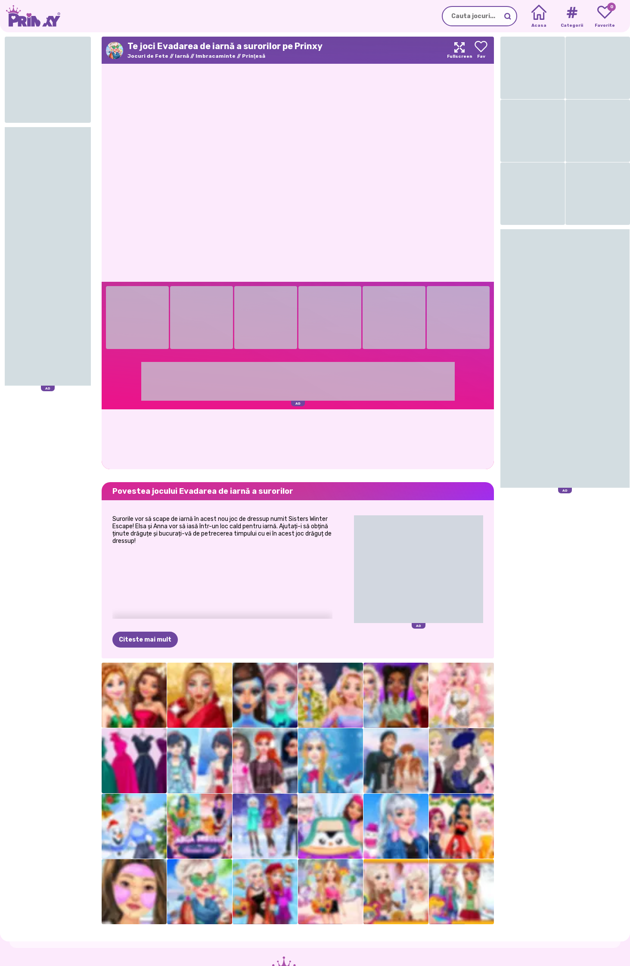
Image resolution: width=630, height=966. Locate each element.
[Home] (539, 16)
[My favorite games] (605, 16)
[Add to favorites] (481, 50)
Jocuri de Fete (147, 56)
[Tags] (572, 16)
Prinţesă (253, 56)
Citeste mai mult (145, 639)
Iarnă (182, 56)
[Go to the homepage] (30, 16)
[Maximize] (459, 50)
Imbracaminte (216, 56)
